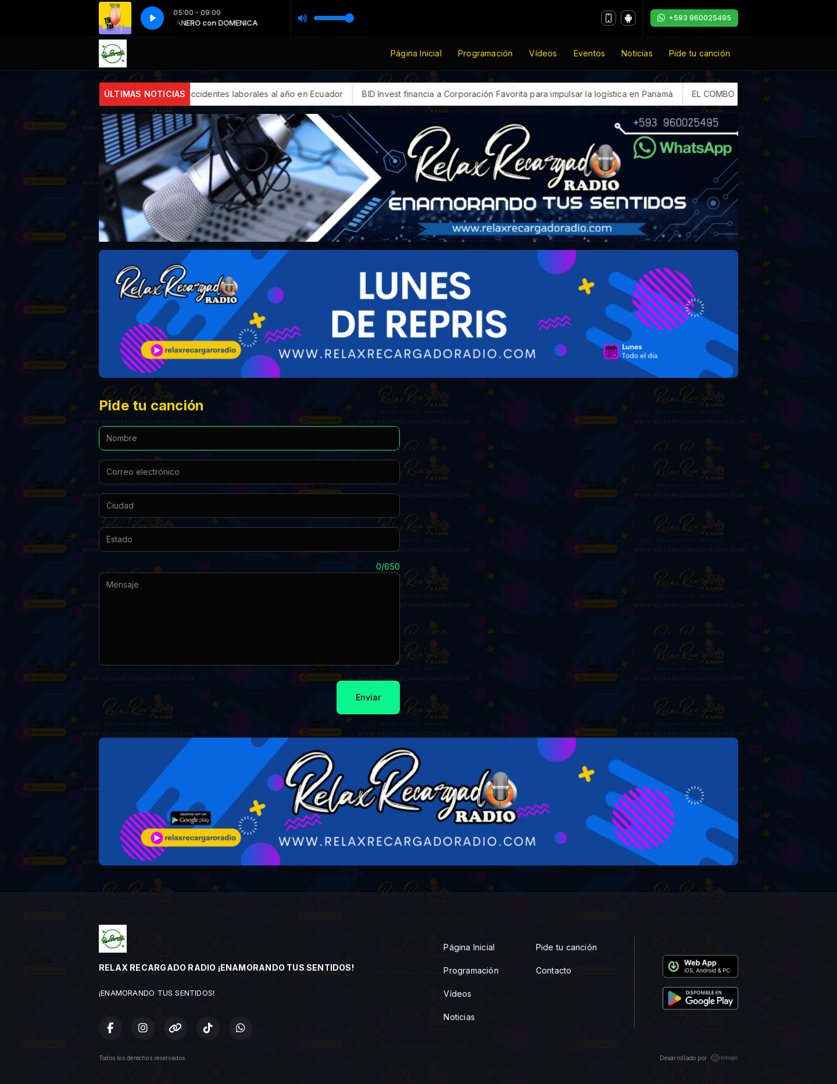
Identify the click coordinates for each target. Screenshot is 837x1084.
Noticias (637, 53)
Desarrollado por (699, 1058)
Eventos (589, 53)
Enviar (368, 697)
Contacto (554, 970)
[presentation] (187, 697)
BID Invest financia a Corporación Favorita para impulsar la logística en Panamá (541, 94)
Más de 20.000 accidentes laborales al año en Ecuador (257, 94)
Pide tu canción (699, 53)
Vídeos (543, 53)
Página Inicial (416, 53)
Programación (485, 53)
